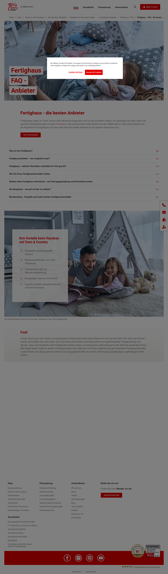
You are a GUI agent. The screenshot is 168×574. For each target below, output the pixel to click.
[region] (85, 68)
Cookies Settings (75, 72)
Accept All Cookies (93, 72)
